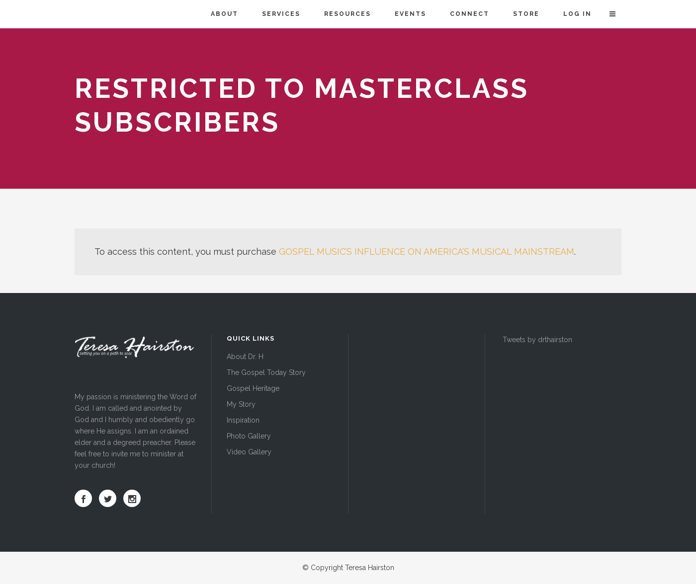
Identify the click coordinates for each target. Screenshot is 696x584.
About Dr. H (245, 357)
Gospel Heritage (253, 388)
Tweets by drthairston (537, 340)
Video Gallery (249, 452)
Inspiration (243, 420)
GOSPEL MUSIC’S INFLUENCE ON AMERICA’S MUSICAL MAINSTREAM (426, 251)
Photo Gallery (249, 436)
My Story (241, 404)
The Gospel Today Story (266, 372)
